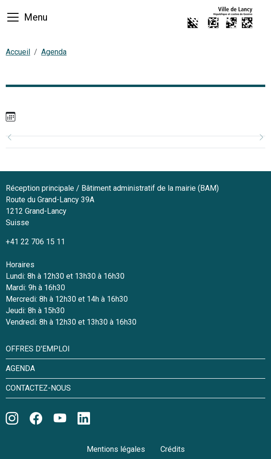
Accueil (18, 51)
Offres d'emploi (38, 348)
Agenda (54, 51)
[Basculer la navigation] (26, 17)
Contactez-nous (38, 388)
